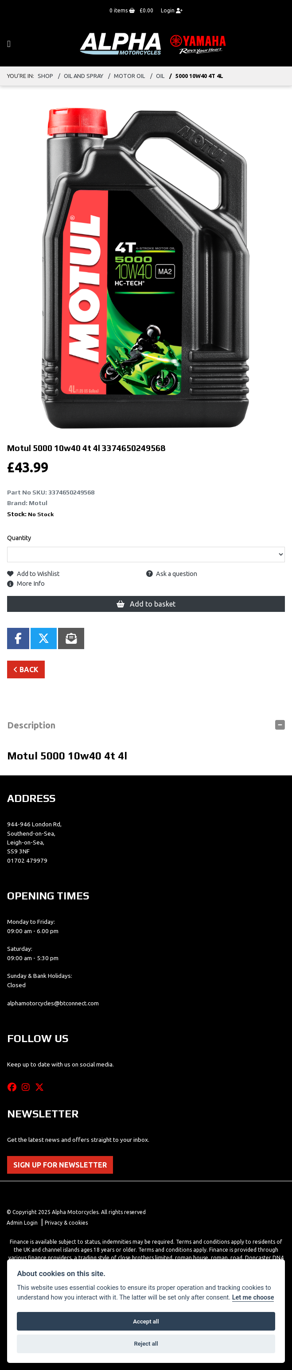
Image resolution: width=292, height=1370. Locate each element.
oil (160, 76)
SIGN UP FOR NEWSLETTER (60, 1165)
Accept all (146, 1321)
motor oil (129, 76)
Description (31, 725)
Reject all (146, 1343)
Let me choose (253, 1297)
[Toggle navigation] (9, 44)
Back (26, 669)
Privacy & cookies (66, 1223)
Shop (45, 76)
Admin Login (22, 1223)
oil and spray (83, 76)
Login (172, 10)
